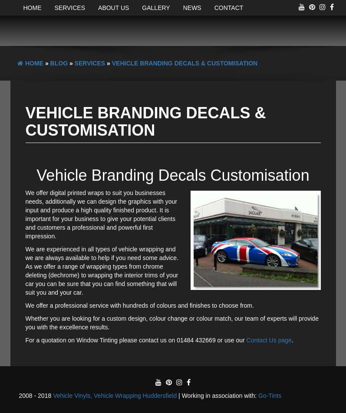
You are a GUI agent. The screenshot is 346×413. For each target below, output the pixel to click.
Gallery (156, 7)
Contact (229, 7)
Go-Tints (269, 395)
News (192, 7)
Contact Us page (269, 340)
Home (32, 7)
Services (70, 7)
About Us (113, 7)
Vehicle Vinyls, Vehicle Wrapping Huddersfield (115, 395)
